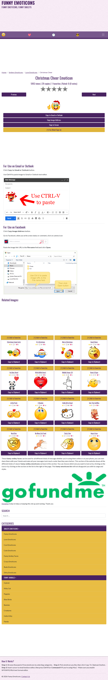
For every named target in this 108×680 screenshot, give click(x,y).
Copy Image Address (54, 120)
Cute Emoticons (10, 550)
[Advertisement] (73, 15)
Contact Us (25, 676)
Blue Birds (8, 599)
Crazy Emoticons (10, 561)
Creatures (7, 610)
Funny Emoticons (10, 534)
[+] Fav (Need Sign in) (54, 129)
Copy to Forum (54, 125)
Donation (5, 504)
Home (4, 72)
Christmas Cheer (46, 72)
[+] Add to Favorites (14, 337)
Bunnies (7, 605)
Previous (14, 94)
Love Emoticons (31, 72)
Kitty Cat (7, 588)
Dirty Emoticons (10, 572)
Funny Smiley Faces (11, 556)
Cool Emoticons (10, 545)
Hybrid (6, 583)
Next (94, 94)
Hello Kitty (8, 616)
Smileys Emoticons (16, 72)
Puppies (7, 594)
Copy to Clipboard (14, 362)
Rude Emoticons (10, 567)
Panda (6, 621)
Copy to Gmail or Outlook (54, 115)
